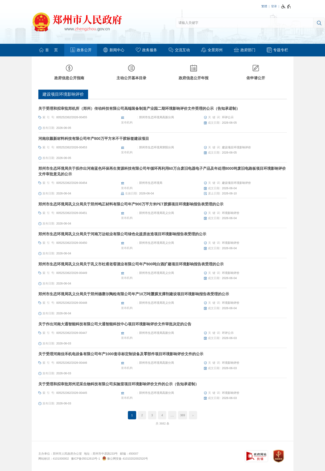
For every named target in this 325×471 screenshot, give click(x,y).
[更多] (172, 415)
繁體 (264, 6)
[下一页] (193, 415)
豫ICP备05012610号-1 (85, 458)
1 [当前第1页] (132, 415)
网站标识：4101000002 (53, 458)
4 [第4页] (162, 415)
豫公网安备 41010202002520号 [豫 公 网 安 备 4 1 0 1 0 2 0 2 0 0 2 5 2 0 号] (125, 458)
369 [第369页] (182, 415)
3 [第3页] (152, 415)
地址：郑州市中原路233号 (101, 453)
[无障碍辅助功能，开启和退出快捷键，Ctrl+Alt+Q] (286, 6)
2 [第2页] (142, 415)
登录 (274, 6)
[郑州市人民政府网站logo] (77, 22)
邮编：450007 (129, 453)
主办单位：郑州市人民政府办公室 (60, 453)
